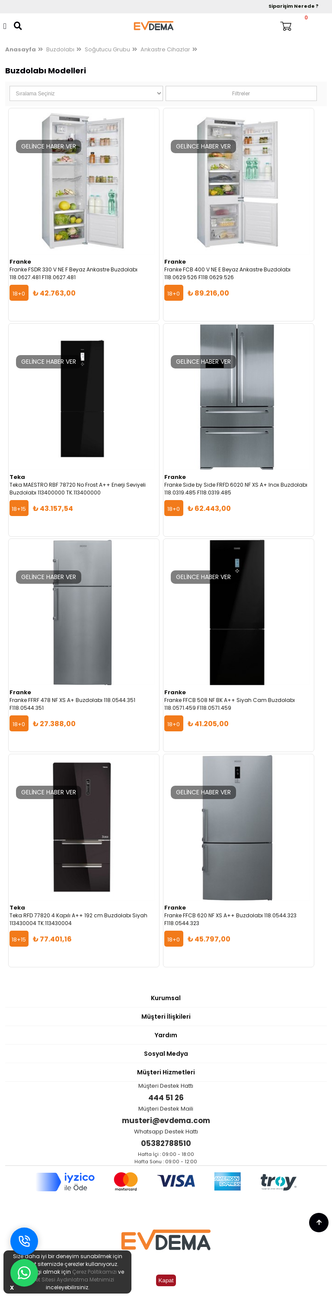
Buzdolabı (60, 49)
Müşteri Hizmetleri (166, 1072)
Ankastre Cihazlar (165, 49)
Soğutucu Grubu (107, 49)
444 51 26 (166, 1097)
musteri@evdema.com (166, 1120)
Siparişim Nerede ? (293, 6)
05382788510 (166, 1143)
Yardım (166, 1035)
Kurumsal (166, 998)
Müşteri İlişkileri (166, 1016)
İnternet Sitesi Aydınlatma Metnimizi (67, 1279)
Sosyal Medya (166, 1053)
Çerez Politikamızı (94, 1271)
